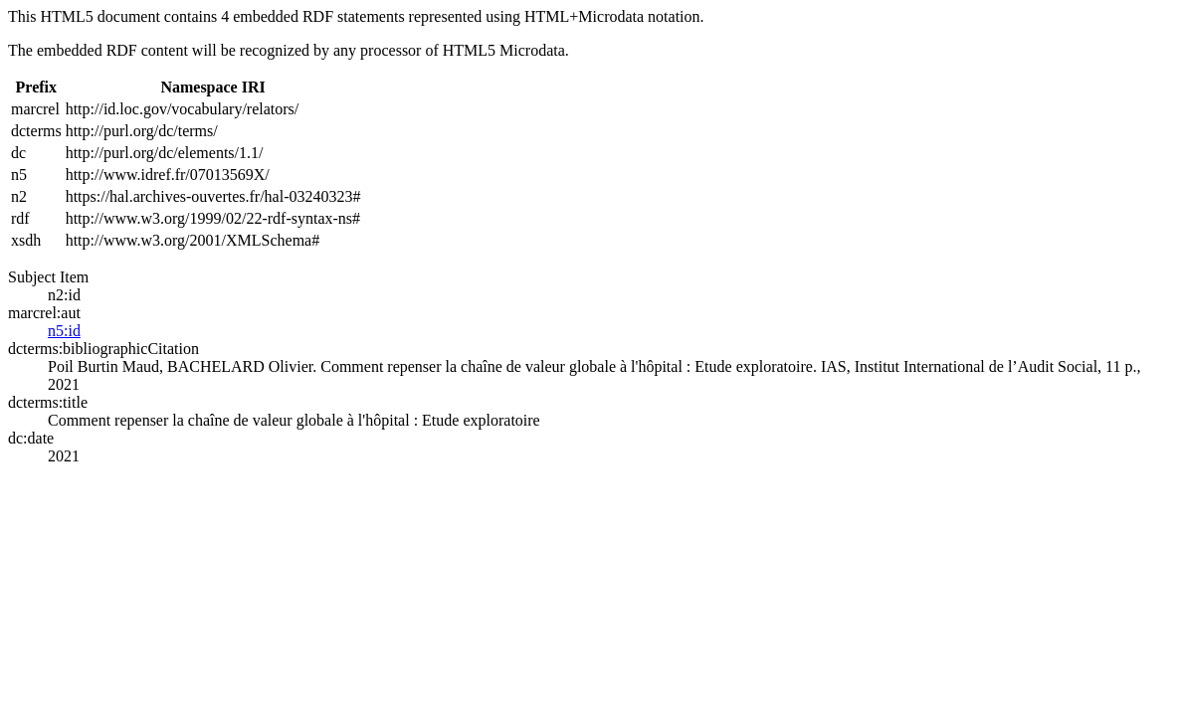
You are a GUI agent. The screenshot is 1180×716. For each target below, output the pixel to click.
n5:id (64, 330)
